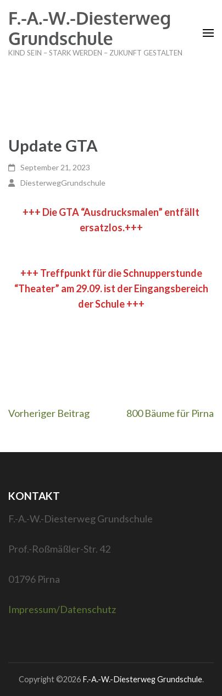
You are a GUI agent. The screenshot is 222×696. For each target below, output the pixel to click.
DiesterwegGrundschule (63, 182)
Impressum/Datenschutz (62, 609)
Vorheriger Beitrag (49, 413)
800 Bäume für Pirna (170, 413)
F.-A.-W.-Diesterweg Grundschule (89, 28)
